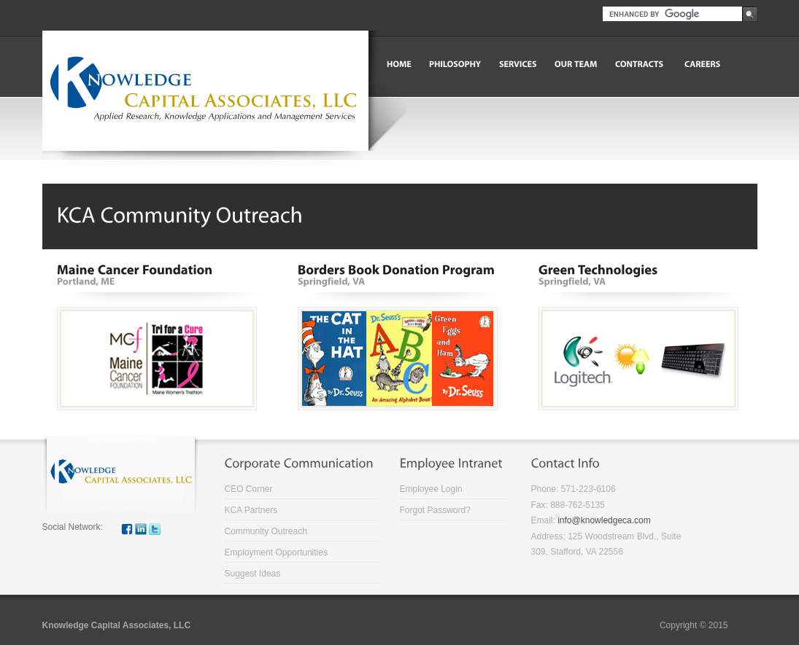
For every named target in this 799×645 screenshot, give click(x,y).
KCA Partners (251, 510)
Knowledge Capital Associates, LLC (116, 625)
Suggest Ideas (253, 573)
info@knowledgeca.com (604, 520)
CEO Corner (249, 489)
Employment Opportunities (276, 552)
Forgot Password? (435, 510)
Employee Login (431, 489)
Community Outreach (266, 531)
